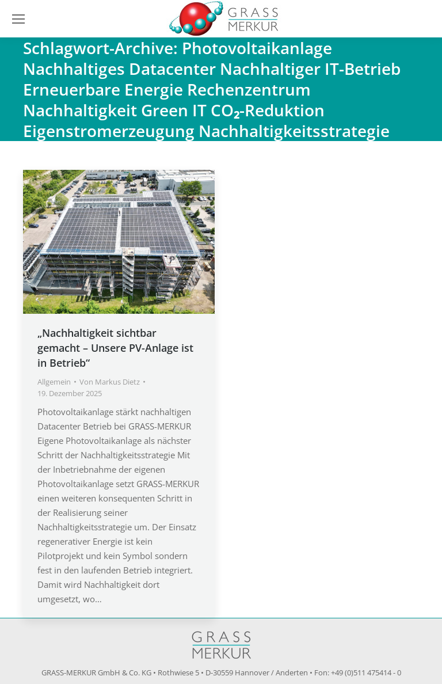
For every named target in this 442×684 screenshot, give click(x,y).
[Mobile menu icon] (18, 19)
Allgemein (54, 382)
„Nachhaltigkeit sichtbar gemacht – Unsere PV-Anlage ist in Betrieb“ (115, 348)
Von (109, 382)
